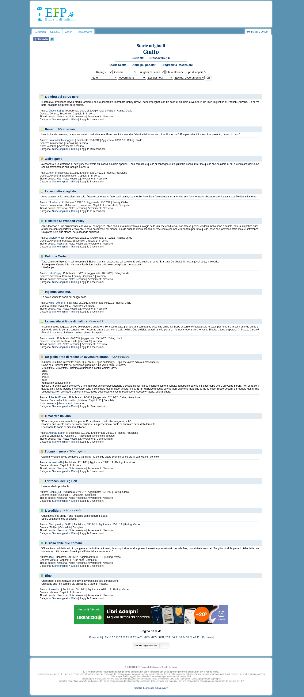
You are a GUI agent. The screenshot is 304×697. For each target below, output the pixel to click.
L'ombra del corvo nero (62, 96)
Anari (51, 172)
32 (166, 637)
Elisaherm (54, 202)
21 (127, 637)
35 (91, 406)
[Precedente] (96, 637)
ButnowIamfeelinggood (61, 140)
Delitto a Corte (55, 256)
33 (169, 637)
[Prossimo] (206, 637)
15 (106, 637)
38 (187, 637)
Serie (138, 58)
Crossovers (159, 58)
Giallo (151, 51)
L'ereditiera (53, 510)
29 (155, 637)
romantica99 (55, 462)
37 (184, 637)
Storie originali (151, 45)
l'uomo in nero (55, 451)
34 (173, 637)
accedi (264, 31)
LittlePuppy (55, 273)
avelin (52, 338)
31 (163, 637)
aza (51, 557)
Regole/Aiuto (84, 31)
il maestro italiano (58, 416)
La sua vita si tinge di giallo (64, 321)
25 (141, 637)
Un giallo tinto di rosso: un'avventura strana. (77, 357)
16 (110, 637)
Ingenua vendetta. (58, 291)
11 (91, 211)
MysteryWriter (56, 237)
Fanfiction (40, 31)
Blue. (48, 575)
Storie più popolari (144, 65)
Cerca (68, 31)
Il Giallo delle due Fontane (64, 543)
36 (180, 637)
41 (198, 637)
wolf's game (53, 158)
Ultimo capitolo (66, 129)
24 (138, 637)
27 (148, 637)
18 (116, 637)
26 (145, 637)
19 (91, 149)
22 (131, 637)
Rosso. (50, 129)
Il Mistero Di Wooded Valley (64, 221)
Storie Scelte (118, 65)
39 (191, 637)
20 (124, 637)
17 (113, 637)
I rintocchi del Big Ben (61, 481)
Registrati (252, 31)
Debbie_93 (55, 491)
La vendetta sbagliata (60, 191)
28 (152, 637)
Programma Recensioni (177, 65)
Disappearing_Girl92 (60, 524)
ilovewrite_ (55, 589)
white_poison (56, 302)
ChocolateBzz (56, 110)
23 (134, 637)
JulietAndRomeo (58, 397)
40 (194, 637)
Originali (55, 31)
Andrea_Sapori (56, 432)
